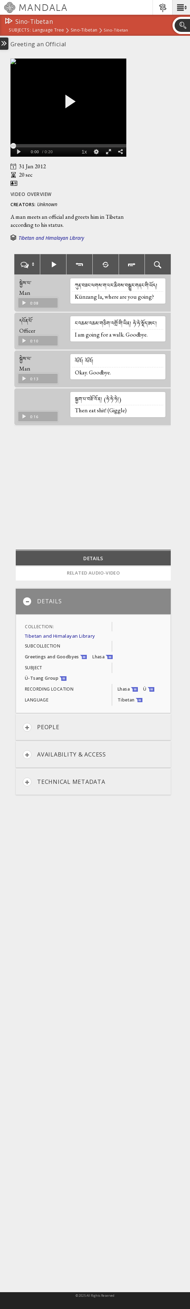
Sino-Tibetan (84, 30)
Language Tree (48, 30)
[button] (181, 7)
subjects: (20, 30)
